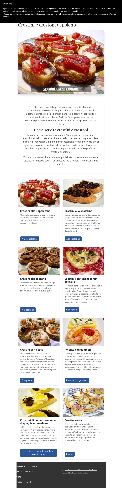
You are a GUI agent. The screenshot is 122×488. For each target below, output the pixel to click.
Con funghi (72, 309)
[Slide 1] (45, 90)
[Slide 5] (63, 90)
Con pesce (27, 380)
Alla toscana (28, 309)
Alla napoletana (30, 238)
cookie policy (78, 11)
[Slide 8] (77, 90)
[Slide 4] (59, 90)
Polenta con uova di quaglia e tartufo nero (38, 453)
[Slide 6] (68, 90)
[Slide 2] (49, 90)
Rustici (69, 454)
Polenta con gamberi (77, 380)
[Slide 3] (54, 90)
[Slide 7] (73, 90)
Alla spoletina (73, 238)
